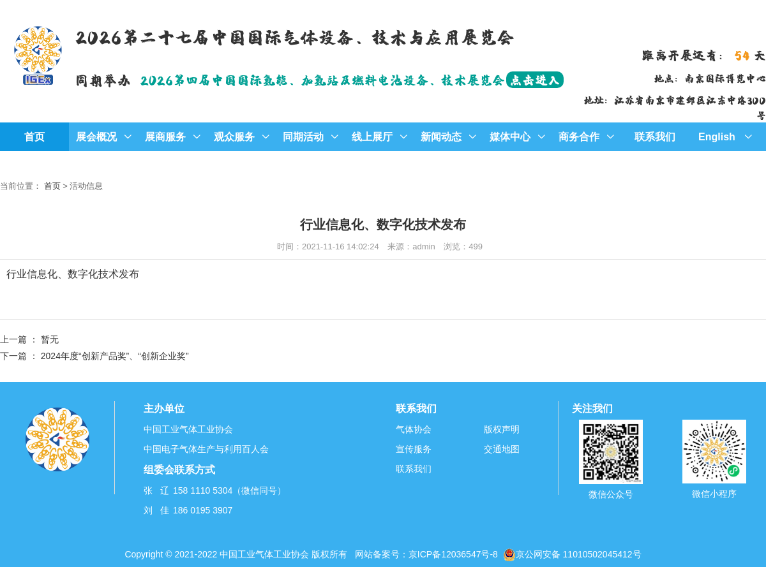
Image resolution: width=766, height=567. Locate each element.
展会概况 (103, 136)
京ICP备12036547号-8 (453, 554)
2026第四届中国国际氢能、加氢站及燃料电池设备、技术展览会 (352, 79)
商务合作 (586, 136)
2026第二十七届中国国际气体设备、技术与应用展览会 (294, 36)
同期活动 (310, 136)
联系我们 (655, 136)
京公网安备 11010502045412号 (572, 554)
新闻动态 (448, 136)
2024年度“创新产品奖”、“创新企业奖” (115, 356)
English (725, 136)
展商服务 (172, 136)
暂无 (50, 339)
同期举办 (103, 79)
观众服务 (241, 136)
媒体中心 (517, 136)
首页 (34, 136)
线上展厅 (379, 136)
